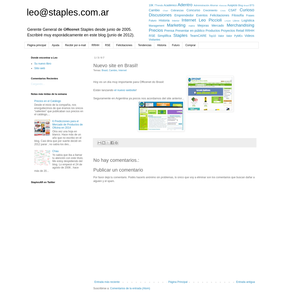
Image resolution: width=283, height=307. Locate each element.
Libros (236, 20)
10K (151, 5)
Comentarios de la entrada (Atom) (130, 288)
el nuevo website (125, 90)
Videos (249, 35)
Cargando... (38, 84)
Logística (247, 20)
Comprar (190, 45)
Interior (176, 20)
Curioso (247, 10)
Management (156, 25)
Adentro (185, 4)
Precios (156, 30)
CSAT (232, 10)
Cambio (154, 10)
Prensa (169, 30)
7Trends (158, 5)
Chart (165, 10)
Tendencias (144, 45)
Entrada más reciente (107, 282)
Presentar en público (190, 30)
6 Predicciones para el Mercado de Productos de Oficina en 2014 (67, 124)
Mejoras (203, 25)
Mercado (218, 25)
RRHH (249, 30)
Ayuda (55, 45)
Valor (221, 35)
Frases (250, 15)
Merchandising (240, 25)
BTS (252, 5)
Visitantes (154, 39)
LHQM (227, 21)
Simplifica (164, 35)
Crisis (223, 10)
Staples (180, 35)
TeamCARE (198, 35)
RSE (152, 35)
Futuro (153, 20)
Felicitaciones (219, 15)
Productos (213, 30)
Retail (240, 30)
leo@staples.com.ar (68, 12)
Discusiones (160, 15)
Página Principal (177, 282)
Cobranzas (177, 10)
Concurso (193, 10)
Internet (189, 20)
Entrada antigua (245, 282)
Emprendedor (184, 15)
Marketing (176, 25)
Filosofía (238, 15)
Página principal (36, 45)
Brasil (246, 5)
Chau (55, 151)
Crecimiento (210, 10)
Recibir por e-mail (75, 45)
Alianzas (223, 5)
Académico (170, 5)
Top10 (212, 35)
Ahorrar (214, 5)
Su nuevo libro (42, 63)
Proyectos (228, 30)
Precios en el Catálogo (47, 101)
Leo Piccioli (210, 20)
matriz (192, 25)
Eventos (202, 15)
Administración (201, 5)
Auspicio (232, 5)
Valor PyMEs (234, 35)
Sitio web (39, 68)
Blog (240, 5)
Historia (164, 20)
